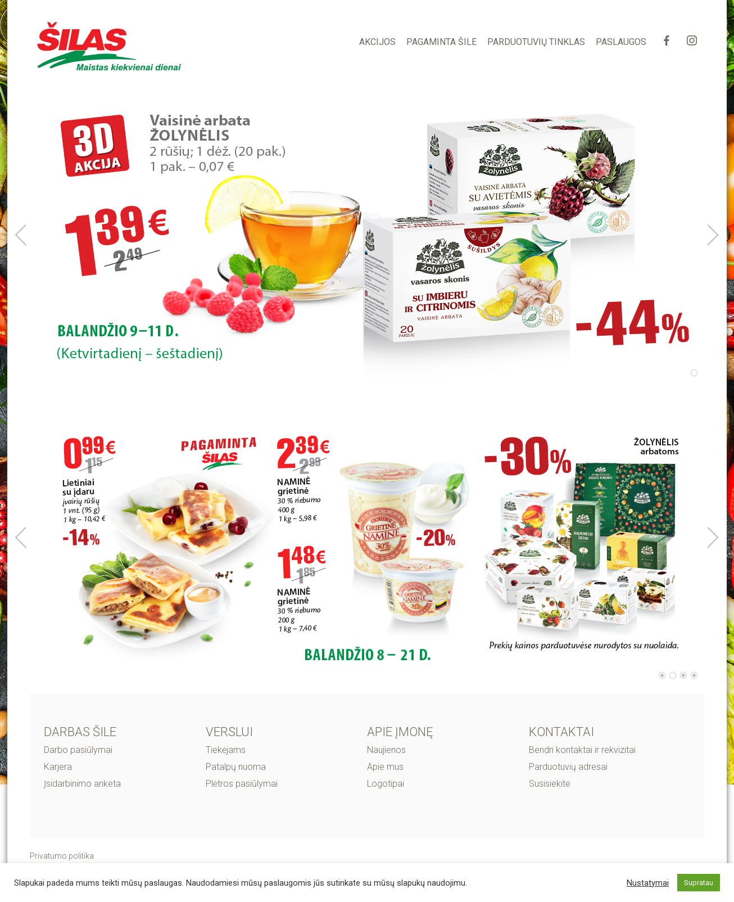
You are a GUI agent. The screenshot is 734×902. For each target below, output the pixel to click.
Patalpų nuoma (236, 766)
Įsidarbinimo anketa (82, 783)
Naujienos (386, 750)
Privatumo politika (62, 855)
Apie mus (385, 766)
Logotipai (385, 783)
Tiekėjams (226, 750)
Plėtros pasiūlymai (242, 783)
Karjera (58, 766)
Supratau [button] (698, 882)
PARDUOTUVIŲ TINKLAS (536, 42)
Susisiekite (549, 783)
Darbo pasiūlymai (78, 750)
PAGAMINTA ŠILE (441, 42)
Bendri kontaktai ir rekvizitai (582, 750)
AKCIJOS (377, 42)
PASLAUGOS (621, 42)
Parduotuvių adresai (568, 766)
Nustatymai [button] (648, 883)
